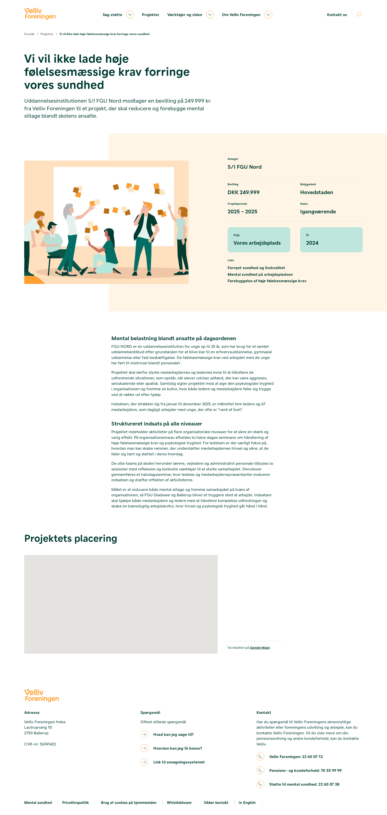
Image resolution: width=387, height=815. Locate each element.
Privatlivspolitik (75, 802)
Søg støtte (118, 15)
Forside (29, 34)
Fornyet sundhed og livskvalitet (256, 267)
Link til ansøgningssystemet (179, 761)
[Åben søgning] (359, 15)
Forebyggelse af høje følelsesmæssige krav (267, 280)
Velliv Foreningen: (296, 756)
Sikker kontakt (216, 802)
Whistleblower (179, 802)
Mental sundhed (38, 802)
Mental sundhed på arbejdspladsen (260, 274)
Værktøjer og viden (190, 15)
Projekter (150, 14)
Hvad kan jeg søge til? (173, 734)
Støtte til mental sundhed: (304, 784)
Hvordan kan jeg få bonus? (177, 748)
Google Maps (260, 647)
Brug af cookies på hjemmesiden (128, 802)
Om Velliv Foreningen (247, 15)
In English (247, 802)
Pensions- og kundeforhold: (305, 770)
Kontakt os (337, 14)
